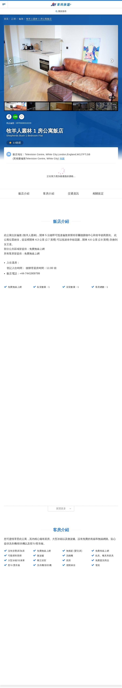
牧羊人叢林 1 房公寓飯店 (39, 19)
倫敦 (21, 19)
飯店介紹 (24, 193)
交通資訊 (73, 193)
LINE (15, 117)
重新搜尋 (61, 11)
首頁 (6, 19)
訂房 (13, 19)
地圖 (62, 158)
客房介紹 (48, 193)
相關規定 (98, 193)
